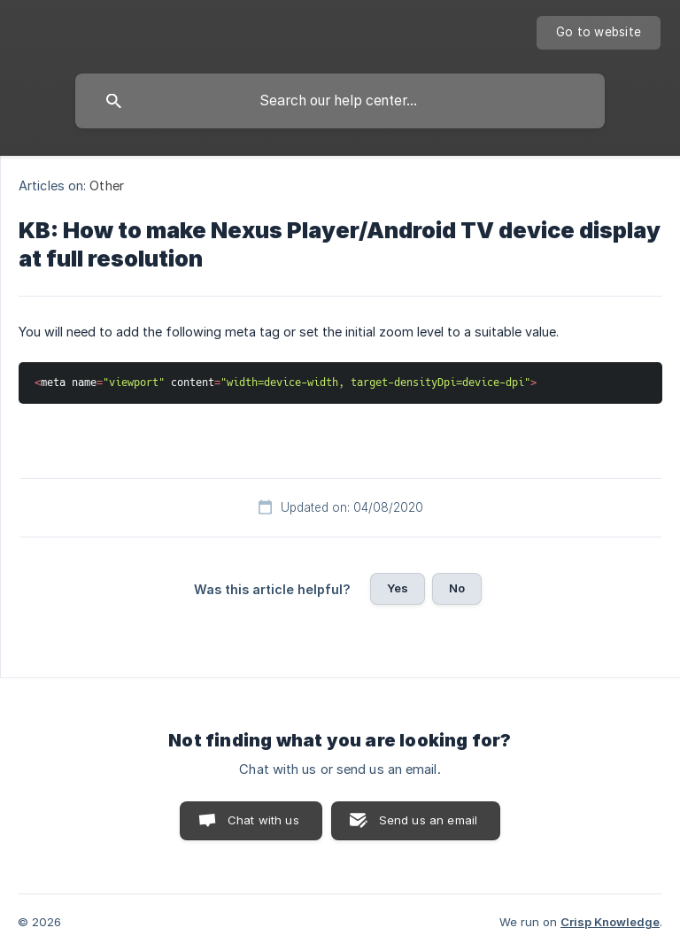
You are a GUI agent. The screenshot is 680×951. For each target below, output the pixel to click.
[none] (599, 33)
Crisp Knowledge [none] (610, 922)
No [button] (457, 588)
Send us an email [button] (428, 820)
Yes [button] (397, 588)
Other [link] (106, 185)
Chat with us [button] (263, 820)
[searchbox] (340, 100)
